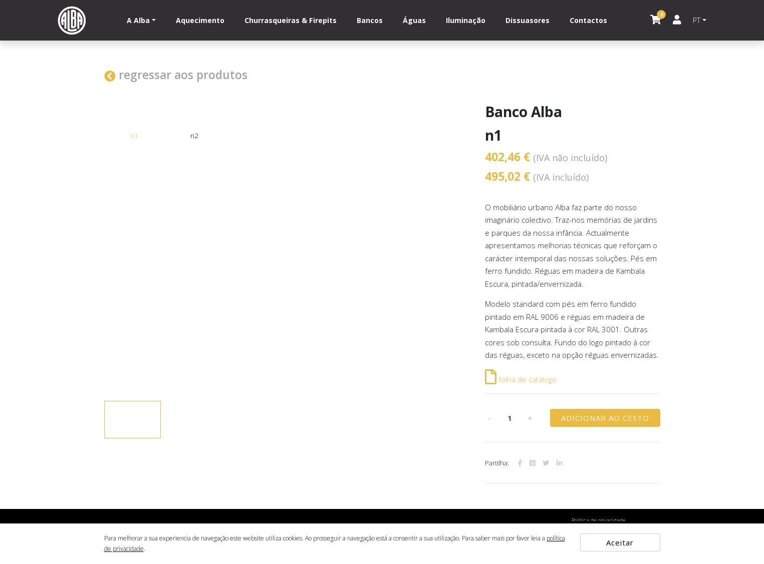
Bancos (370, 20)
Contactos (588, 20)
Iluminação (465, 20)
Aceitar (620, 542)
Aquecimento (200, 20)
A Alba (138, 20)
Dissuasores (527, 20)
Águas (414, 20)
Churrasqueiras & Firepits (290, 20)
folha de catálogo (521, 379)
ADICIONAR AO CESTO (605, 418)
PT (696, 20)
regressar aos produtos (175, 75)
